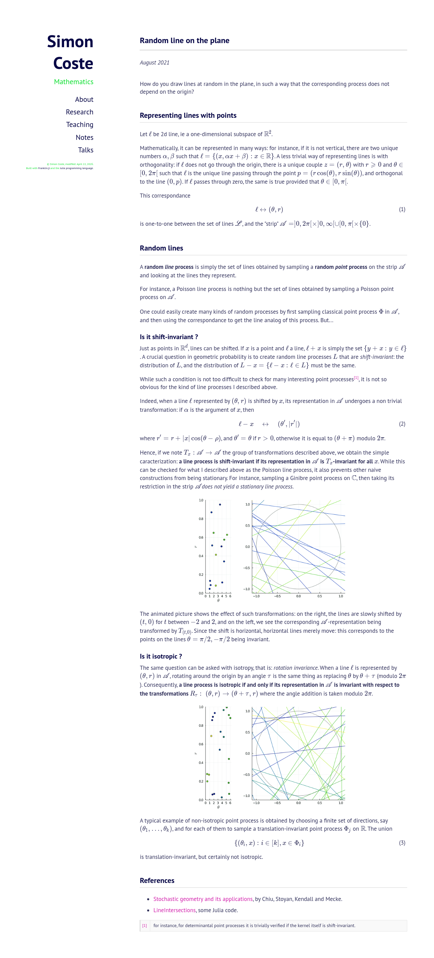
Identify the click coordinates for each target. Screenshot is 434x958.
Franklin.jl (44, 168)
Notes (85, 137)
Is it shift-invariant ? (169, 336)
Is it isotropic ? (161, 656)
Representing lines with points (188, 115)
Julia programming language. (77, 168)
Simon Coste (70, 52)
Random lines (161, 248)
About (84, 99)
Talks (86, 149)
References (157, 880)
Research (79, 111)
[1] (356, 377)
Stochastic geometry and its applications (203, 899)
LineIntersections (174, 910)
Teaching (80, 124)
